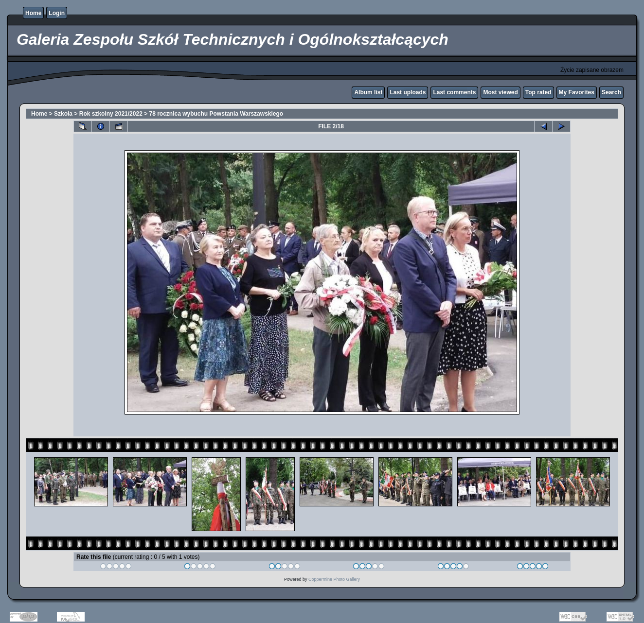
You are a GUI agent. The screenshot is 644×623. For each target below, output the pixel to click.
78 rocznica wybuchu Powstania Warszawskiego (216, 113)
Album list (368, 92)
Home (33, 13)
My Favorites (576, 92)
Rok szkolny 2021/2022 (111, 113)
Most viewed (500, 92)
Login (57, 13)
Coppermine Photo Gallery (334, 579)
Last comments (454, 92)
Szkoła (63, 113)
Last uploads (408, 92)
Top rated (538, 92)
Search (611, 92)
